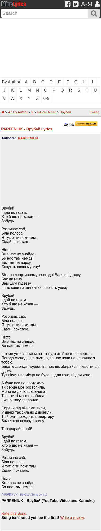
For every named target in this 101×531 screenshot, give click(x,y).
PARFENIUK (46, 112)
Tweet (94, 112)
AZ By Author (17, 112)
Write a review (72, 518)
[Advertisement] (50, 47)
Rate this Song (13, 513)
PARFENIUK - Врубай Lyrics (26, 129)
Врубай (65, 112)
